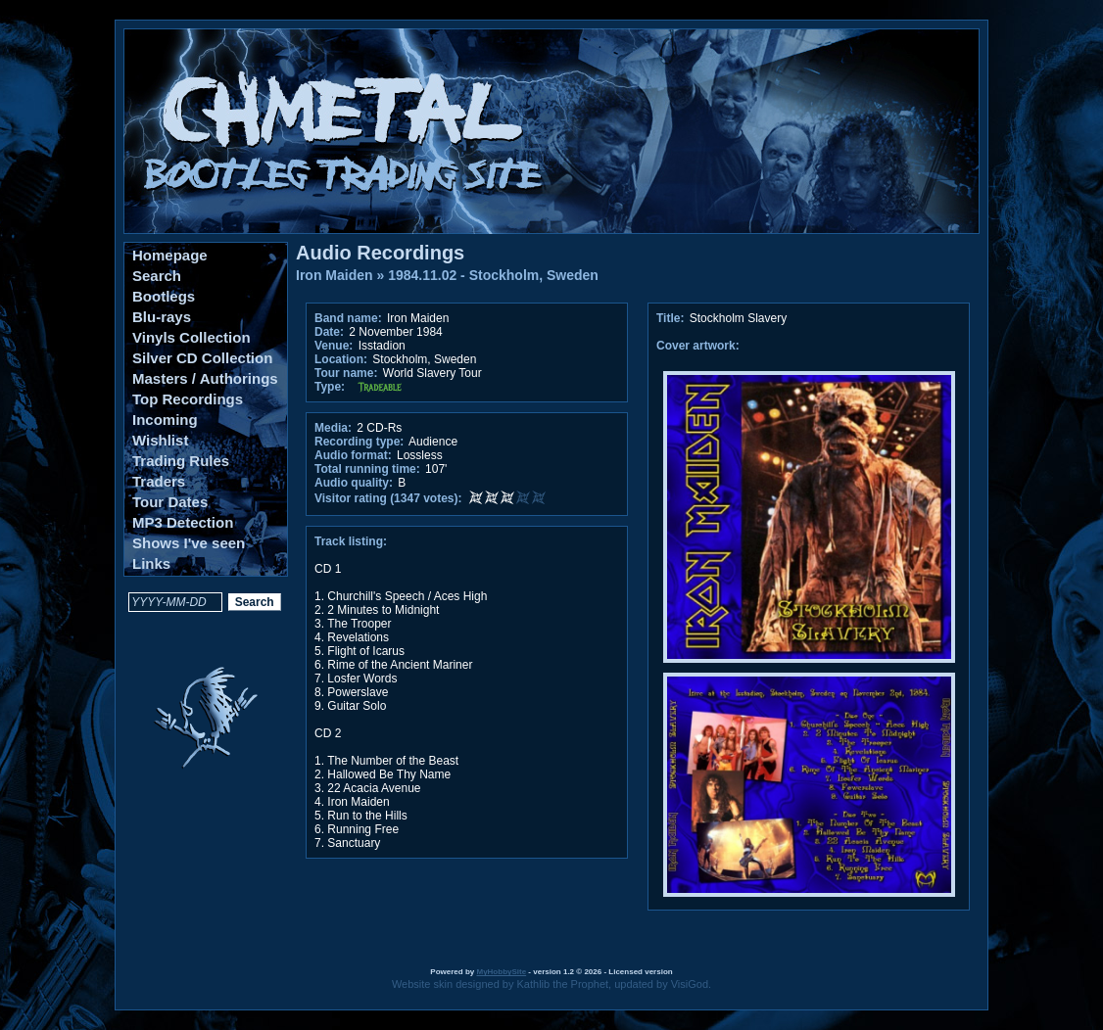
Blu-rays (161, 316)
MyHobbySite (501, 971)
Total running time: (367, 469)
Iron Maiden (334, 275)
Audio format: (353, 455)
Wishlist (160, 440)
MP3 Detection (182, 522)
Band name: (348, 318)
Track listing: (350, 541)
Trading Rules (180, 460)
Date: (329, 332)
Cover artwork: (698, 345)
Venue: (333, 345)
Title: (672, 318)
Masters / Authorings (205, 378)
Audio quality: (353, 483)
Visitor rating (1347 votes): (388, 498)
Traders (158, 481)
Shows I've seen (188, 543)
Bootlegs (163, 296)
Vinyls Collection (191, 337)
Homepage (170, 255)
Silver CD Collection (202, 358)
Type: (329, 387)
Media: (333, 428)
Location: (340, 359)
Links (151, 563)
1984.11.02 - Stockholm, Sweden (493, 275)
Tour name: (345, 373)
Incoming (165, 419)
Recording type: (359, 441)
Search (156, 275)
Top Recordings (187, 399)
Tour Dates (170, 501)
